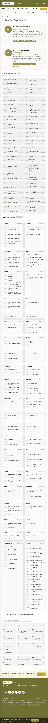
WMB (32, 9)
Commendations (7, 688)
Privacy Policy (33, 685)
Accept (35, 720)
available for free (22, 673)
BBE (27, 9)
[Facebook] (9, 692)
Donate (43, 9)
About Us (5, 685)
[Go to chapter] (46, 13)
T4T (37, 9)
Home (3, 16)
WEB (13, 9)
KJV (8, 9)
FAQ (10, 685)
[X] (12, 692)
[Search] (37, 3)
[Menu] (44, 3)
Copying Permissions (22, 685)
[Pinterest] (19, 692)
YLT (18, 9)
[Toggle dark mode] (40, 3)
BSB (3, 9)
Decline (43, 720)
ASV (22, 9)
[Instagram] (16, 692)
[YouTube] (23, 692)
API (14, 685)
